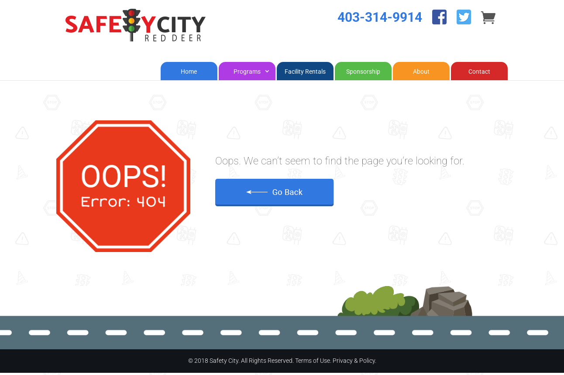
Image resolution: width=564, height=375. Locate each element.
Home (189, 73)
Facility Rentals (305, 73)
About (421, 73)
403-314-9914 (379, 28)
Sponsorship (363, 73)
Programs (247, 73)
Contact (479, 73)
